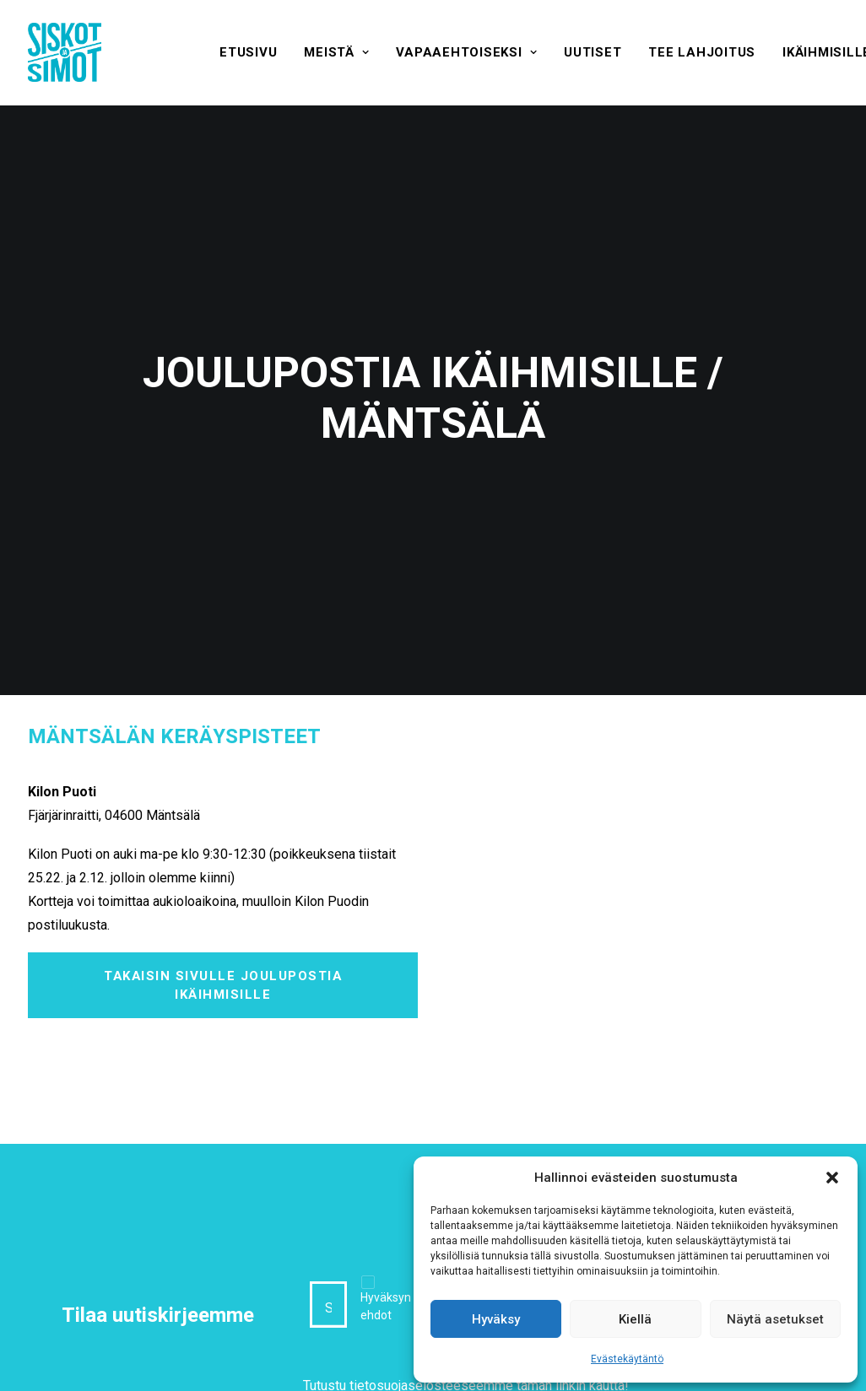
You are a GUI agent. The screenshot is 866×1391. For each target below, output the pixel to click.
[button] (832, 1177)
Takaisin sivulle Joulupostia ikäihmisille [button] (225, 920)
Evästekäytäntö (627, 1359)
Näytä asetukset (775, 1319)
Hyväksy (496, 1319)
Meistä (336, 52)
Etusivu (248, 52)
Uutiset (592, 52)
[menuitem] (248, 52)
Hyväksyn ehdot (385, 1242)
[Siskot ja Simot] (64, 52)
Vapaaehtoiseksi (466, 52)
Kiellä (635, 1319)
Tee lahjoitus (701, 52)
